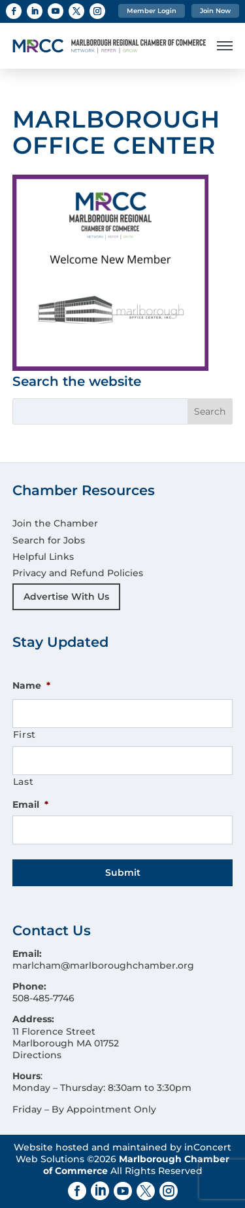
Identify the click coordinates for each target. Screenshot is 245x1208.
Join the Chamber (55, 523)
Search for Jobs (48, 540)
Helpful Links (43, 556)
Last (23, 781)
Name (31, 685)
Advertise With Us (66, 596)
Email (30, 804)
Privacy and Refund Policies (77, 573)
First (24, 734)
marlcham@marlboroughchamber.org (103, 965)
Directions (36, 1055)
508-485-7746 (43, 998)
